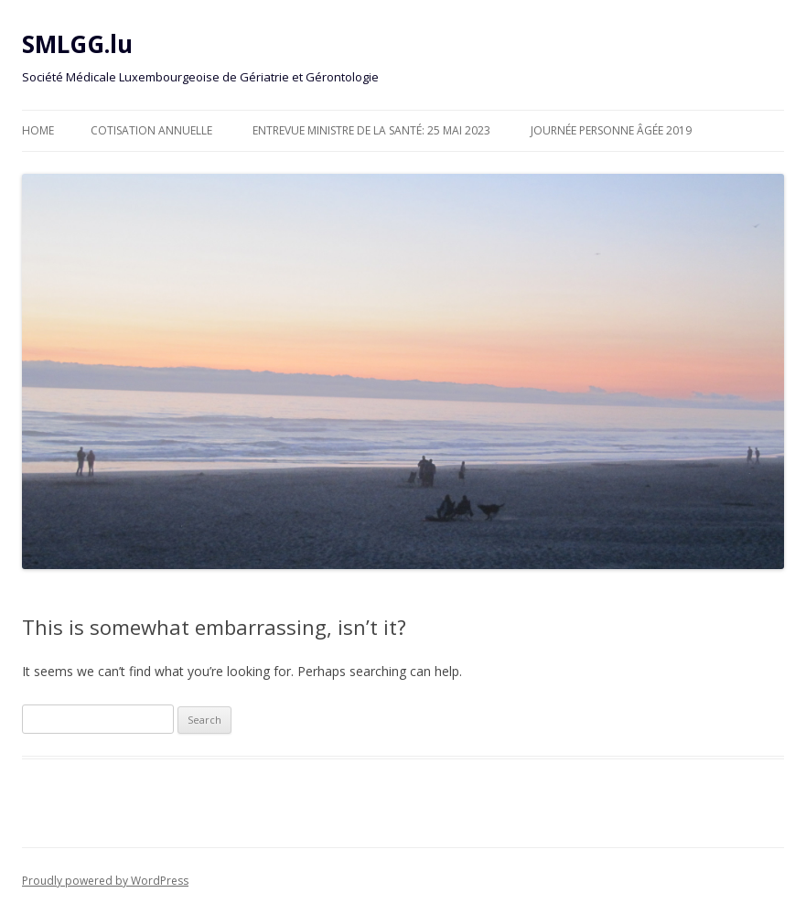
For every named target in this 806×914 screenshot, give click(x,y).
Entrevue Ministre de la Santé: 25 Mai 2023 (371, 130)
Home (38, 130)
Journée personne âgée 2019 (611, 130)
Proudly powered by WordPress (105, 880)
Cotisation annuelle (151, 130)
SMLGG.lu (77, 43)
